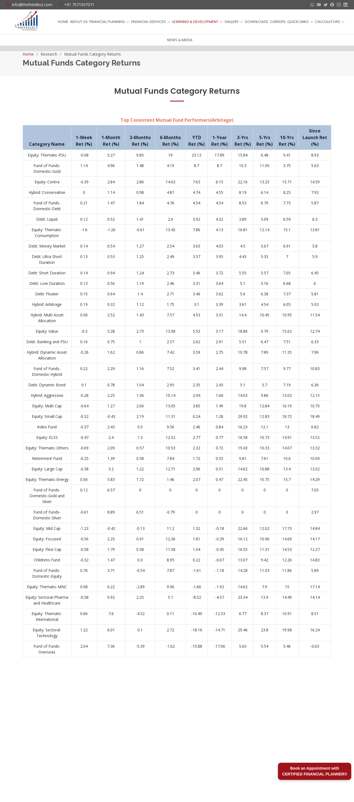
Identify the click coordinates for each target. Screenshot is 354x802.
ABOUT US (79, 21)
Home (28, 54)
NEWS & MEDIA (179, 40)
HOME (63, 21)
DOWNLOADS (256, 21)
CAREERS (278, 21)
